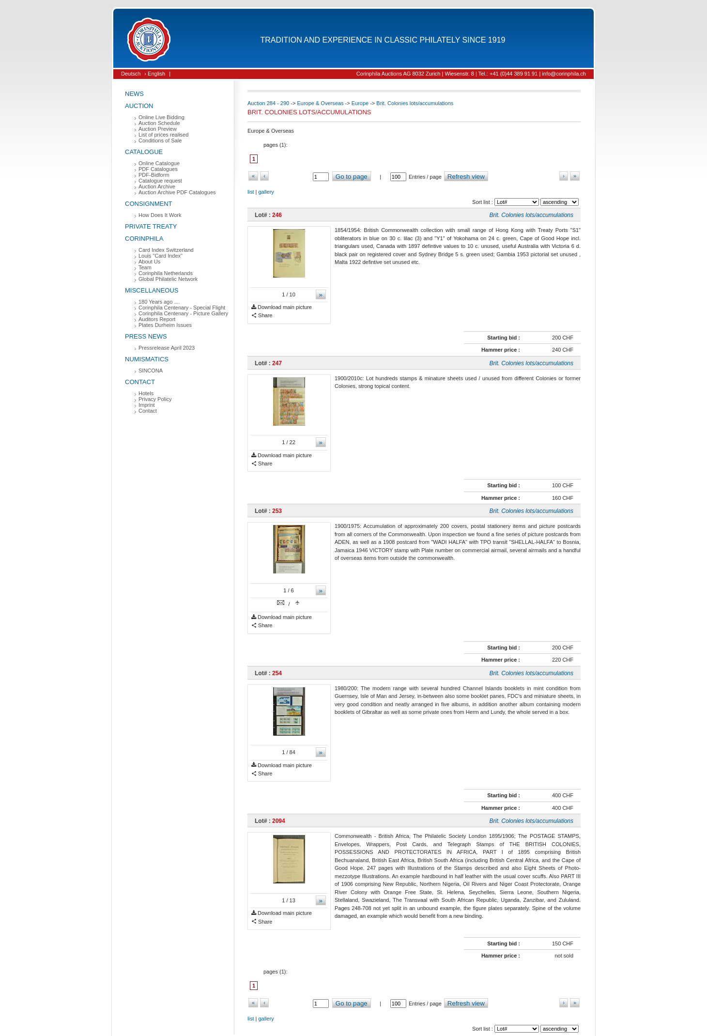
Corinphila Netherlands (165, 273)
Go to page (352, 176)
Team (145, 267)
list (250, 192)
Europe (360, 103)
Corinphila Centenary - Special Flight (181, 307)
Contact (140, 382)
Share (261, 315)
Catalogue (144, 151)
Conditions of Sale (160, 140)
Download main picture (281, 307)
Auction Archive (156, 186)
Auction (139, 105)
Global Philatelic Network (168, 279)
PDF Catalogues (158, 169)
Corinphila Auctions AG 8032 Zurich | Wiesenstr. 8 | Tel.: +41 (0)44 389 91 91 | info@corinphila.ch (471, 74)
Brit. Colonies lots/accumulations (414, 103)
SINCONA (150, 370)
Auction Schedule (159, 123)
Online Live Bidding (161, 117)
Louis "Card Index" (160, 256)
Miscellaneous (152, 290)
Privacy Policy (154, 399)
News (134, 93)
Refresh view (466, 176)
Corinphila (144, 238)
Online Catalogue (159, 163)
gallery (266, 192)
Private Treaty (151, 226)
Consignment (148, 203)
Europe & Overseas (320, 103)
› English (154, 74)
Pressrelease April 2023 (166, 348)
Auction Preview (157, 129)
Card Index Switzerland (166, 250)
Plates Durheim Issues (165, 325)
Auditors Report (156, 319)
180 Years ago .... (159, 302)
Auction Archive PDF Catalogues (177, 192)
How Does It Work (159, 215)
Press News (146, 336)
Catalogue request (160, 181)
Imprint (146, 405)
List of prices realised (163, 135)
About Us (149, 261)
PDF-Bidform (153, 175)
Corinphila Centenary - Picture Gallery (183, 313)
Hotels (146, 393)
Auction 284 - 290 (268, 103)
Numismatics (147, 359)
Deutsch (130, 74)
